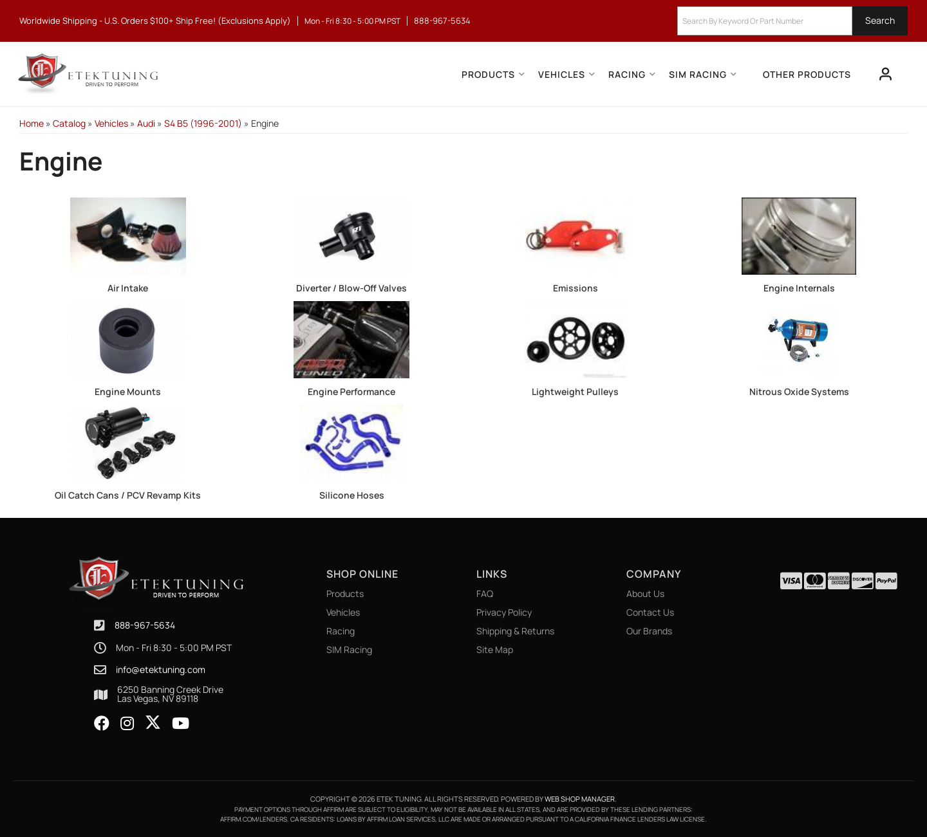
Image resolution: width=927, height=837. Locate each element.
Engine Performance (351, 391)
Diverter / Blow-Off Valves (351, 288)
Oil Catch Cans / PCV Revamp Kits (128, 495)
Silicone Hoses (351, 495)
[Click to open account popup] (885, 74)
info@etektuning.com (160, 669)
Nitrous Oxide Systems (799, 391)
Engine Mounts (128, 391)
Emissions (575, 288)
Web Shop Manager (580, 799)
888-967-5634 (145, 625)
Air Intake (128, 288)
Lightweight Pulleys (575, 391)
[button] (792, 20)
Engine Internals (799, 288)
